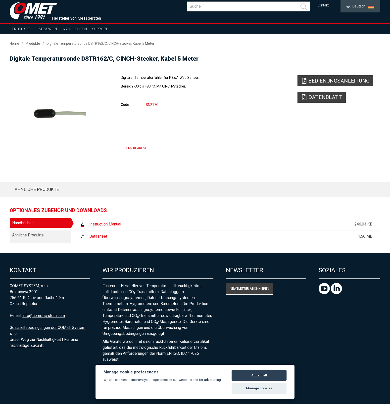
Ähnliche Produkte (37, 189)
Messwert (48, 29)
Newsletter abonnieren (249, 288)
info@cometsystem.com (43, 315)
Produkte (21, 29)
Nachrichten (75, 29)
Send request (135, 148)
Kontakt (323, 5)
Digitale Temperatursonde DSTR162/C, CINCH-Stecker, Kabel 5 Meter (100, 43)
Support (100, 29)
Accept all (259, 375)
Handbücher (22, 223)
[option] (60, 113)
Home (14, 43)
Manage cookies (259, 388)
